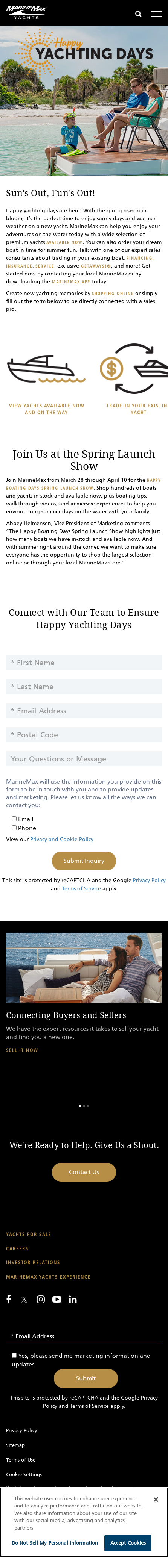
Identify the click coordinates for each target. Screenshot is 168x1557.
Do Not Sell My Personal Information (55, 1543)
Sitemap (15, 1445)
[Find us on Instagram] (41, 1299)
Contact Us (84, 1172)
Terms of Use (20, 1460)
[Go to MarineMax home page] (26, 12)
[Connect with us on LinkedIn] (73, 1299)
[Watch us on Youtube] (56, 1299)
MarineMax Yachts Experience (48, 1277)
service (44, 266)
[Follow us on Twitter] (24, 1300)
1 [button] (80, 1106)
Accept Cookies (128, 1543)
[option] (84, 1000)
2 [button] (84, 1106)
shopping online (113, 294)
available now (64, 243)
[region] (84, 1522)
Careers (17, 1249)
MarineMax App (71, 282)
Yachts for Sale (28, 1234)
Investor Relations (33, 1262)
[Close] (156, 1499)
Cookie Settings (24, 1474)
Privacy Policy (149, 880)
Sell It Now (22, 1050)
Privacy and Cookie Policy (61, 839)
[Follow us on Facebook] (8, 1299)
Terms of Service (81, 888)
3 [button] (88, 1106)
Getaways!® (95, 266)
